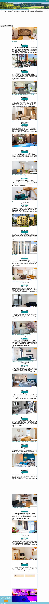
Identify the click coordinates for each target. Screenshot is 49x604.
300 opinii (30, 180)
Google (11, 596)
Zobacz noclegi (25, 45)
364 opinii (27, 233)
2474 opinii (27, 260)
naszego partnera (23, 78)
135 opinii (32, 340)
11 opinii (33, 367)
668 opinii (31, 513)
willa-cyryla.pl (47, 0)
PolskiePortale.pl (4, 603)
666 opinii (29, 73)
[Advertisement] (24, 18)
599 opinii (30, 153)
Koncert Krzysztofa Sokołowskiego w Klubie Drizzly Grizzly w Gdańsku (19, 575)
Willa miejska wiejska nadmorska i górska (30, 575)
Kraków (36, 54)
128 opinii (35, 47)
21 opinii (28, 420)
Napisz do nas (32, 602)
